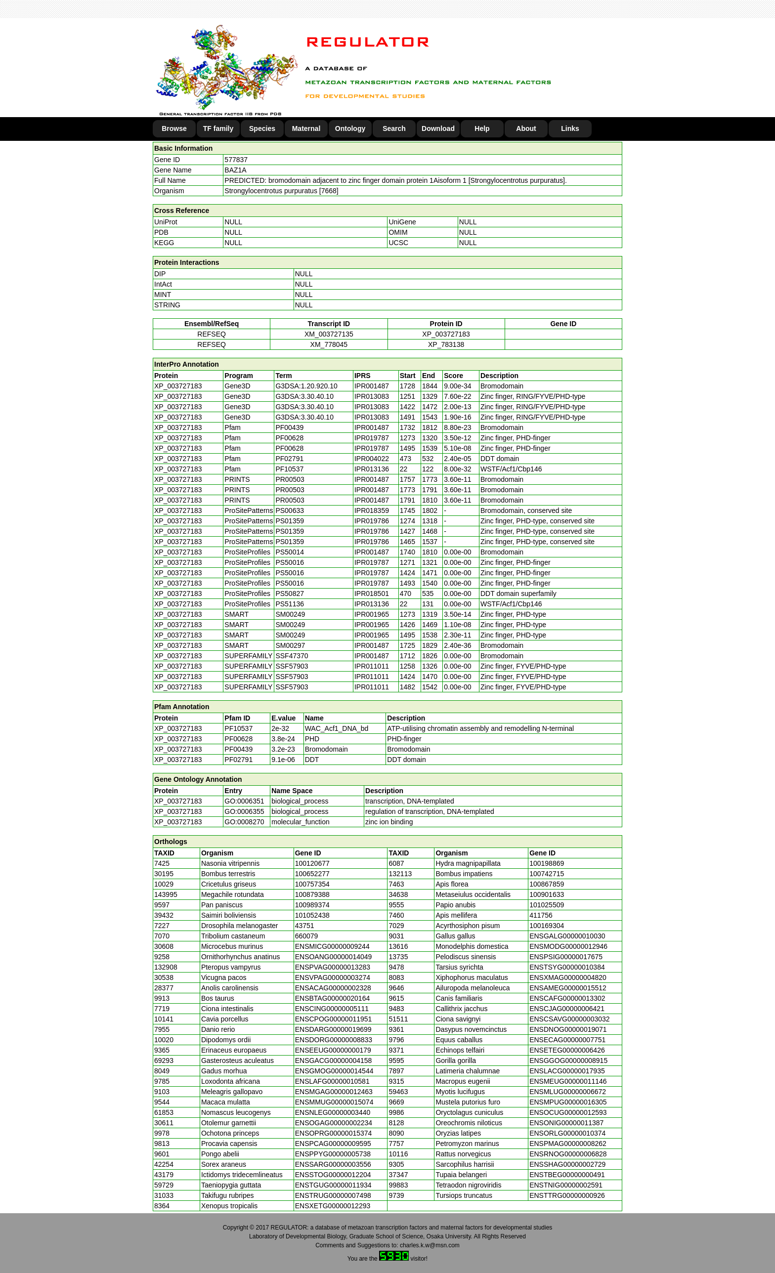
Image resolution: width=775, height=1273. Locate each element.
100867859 (546, 884)
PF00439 (238, 749)
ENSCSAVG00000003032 (569, 1019)
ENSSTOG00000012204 (333, 1175)
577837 (236, 160)
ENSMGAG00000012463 (334, 1092)
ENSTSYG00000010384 (567, 967)
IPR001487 (371, 386)
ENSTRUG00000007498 (333, 1195)
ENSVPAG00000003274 (332, 977)
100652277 (312, 874)
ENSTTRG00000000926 (567, 1195)
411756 (541, 915)
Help (481, 128)
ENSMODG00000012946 (568, 946)
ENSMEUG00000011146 (567, 1081)
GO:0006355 (244, 811)
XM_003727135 (328, 334)
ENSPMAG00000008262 (567, 1143)
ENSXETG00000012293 (333, 1206)
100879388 (312, 894)
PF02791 (238, 760)
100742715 (546, 874)
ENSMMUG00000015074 (334, 1102)
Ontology (350, 128)
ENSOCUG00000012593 (567, 1112)
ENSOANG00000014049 (333, 957)
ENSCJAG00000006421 (566, 1009)
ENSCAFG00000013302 (567, 998)
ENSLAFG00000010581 (332, 1081)
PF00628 (238, 739)
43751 (304, 926)
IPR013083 (371, 396)
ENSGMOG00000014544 (334, 1071)
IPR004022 (371, 459)
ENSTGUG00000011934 (333, 1185)
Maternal (306, 128)
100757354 (312, 884)
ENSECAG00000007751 (567, 1040)
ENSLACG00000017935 (567, 1071)
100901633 (546, 894)
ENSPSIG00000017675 (566, 957)
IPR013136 (371, 469)
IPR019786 (371, 521)
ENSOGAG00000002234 (333, 1123)
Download (438, 128)
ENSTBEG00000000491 (567, 1175)
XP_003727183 (446, 334)
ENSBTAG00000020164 (332, 998)
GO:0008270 (244, 822)
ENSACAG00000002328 (333, 988)
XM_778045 (329, 344)
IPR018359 (371, 510)
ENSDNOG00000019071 (567, 1029)
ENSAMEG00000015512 (567, 988)
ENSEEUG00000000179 (333, 1050)
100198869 (546, 863)
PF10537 (238, 728)
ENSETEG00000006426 (567, 1050)
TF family (218, 128)
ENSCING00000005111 (332, 1009)
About (526, 128)
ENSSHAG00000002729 (567, 1164)
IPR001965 (371, 614)
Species (262, 128)
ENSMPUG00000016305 (567, 1102)
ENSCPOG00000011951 (333, 1019)
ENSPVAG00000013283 (332, 967)
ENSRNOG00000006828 (567, 1154)
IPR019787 (371, 438)
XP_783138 (446, 344)
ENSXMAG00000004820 (567, 977)
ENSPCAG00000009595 (333, 1143)
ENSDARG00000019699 (333, 1029)
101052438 (312, 915)
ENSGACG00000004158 (333, 1060)
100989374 (312, 905)
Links (570, 128)
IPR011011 (371, 666)
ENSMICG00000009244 (332, 946)
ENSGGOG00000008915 (568, 1060)
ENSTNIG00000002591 (566, 1185)
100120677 (312, 863)
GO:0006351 (244, 801)
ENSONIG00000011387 (566, 1123)
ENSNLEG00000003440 (333, 1112)
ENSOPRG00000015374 (333, 1133)
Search (394, 128)
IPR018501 (371, 593)
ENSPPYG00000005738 (333, 1154)
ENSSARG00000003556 (333, 1164)
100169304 (546, 926)
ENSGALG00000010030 (567, 936)
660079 (306, 936)
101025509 (546, 905)
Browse (174, 128)
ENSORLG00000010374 (567, 1133)
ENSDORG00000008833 (333, 1040)
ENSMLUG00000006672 (567, 1092)
